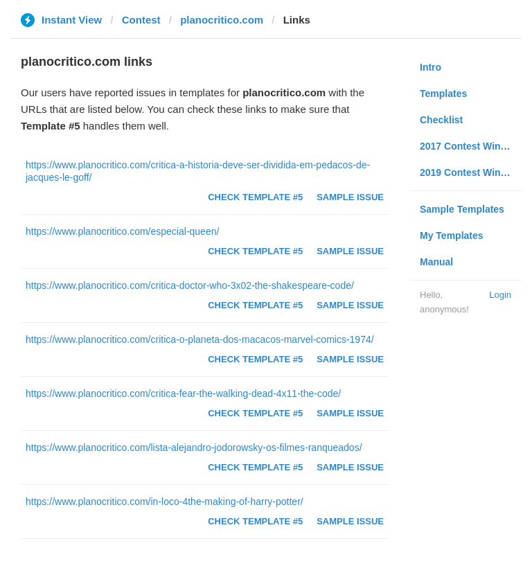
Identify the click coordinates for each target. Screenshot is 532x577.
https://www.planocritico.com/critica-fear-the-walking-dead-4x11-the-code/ (183, 393)
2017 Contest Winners (470, 146)
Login (500, 295)
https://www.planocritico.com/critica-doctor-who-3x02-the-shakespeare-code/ (190, 285)
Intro (430, 67)
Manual (436, 261)
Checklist (441, 119)
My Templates (452, 235)
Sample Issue (350, 197)
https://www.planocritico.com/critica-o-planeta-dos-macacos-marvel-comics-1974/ (200, 339)
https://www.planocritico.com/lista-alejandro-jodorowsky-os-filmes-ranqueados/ (194, 447)
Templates (443, 93)
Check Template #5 (255, 197)
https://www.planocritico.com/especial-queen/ (122, 231)
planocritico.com (221, 20)
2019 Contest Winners (470, 172)
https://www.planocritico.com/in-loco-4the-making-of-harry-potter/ (164, 501)
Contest (141, 20)
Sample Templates (462, 209)
